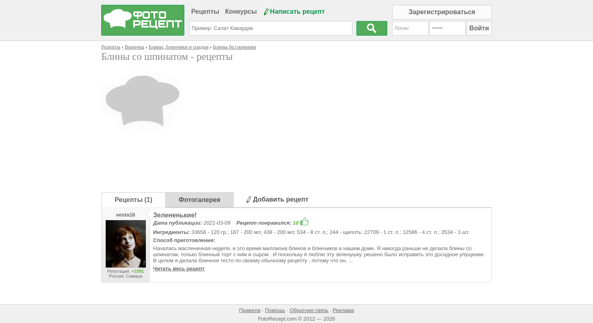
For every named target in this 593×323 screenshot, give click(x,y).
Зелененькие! (175, 215)
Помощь (275, 310)
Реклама (343, 310)
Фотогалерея (199, 199)
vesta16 (125, 215)
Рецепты (205, 11)
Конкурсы (241, 11)
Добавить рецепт (277, 199)
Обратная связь (309, 310)
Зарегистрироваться (442, 11)
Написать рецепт (297, 11)
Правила (249, 310)
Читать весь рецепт (179, 269)
